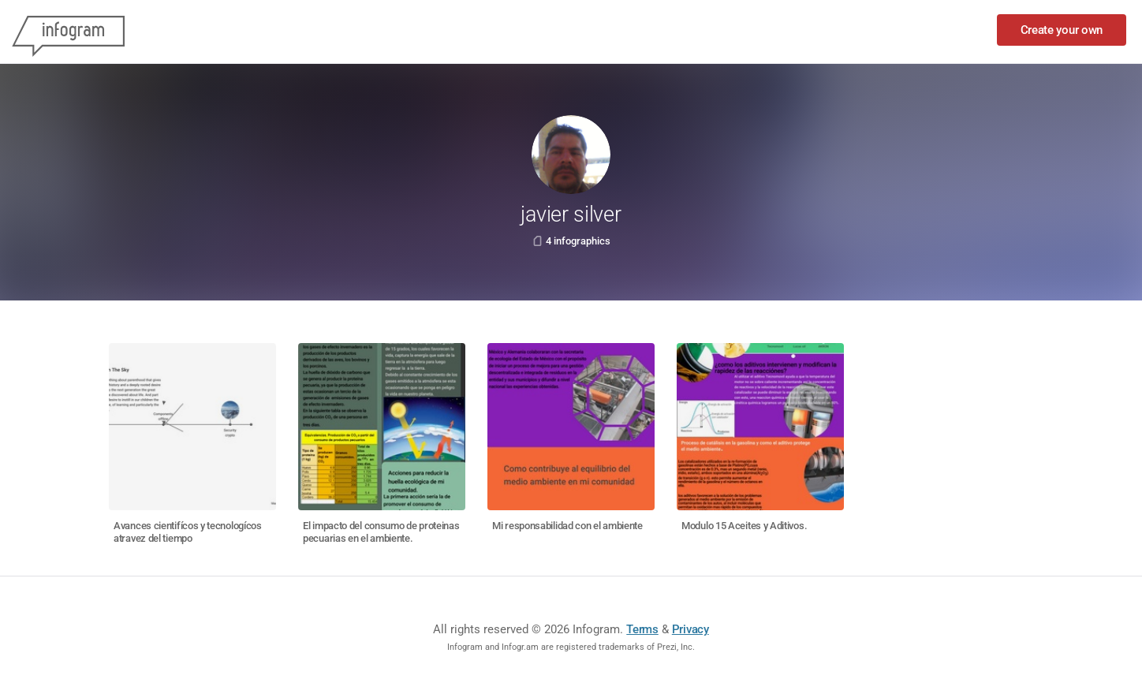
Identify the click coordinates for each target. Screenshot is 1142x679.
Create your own (1062, 30)
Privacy (690, 629)
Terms (642, 629)
